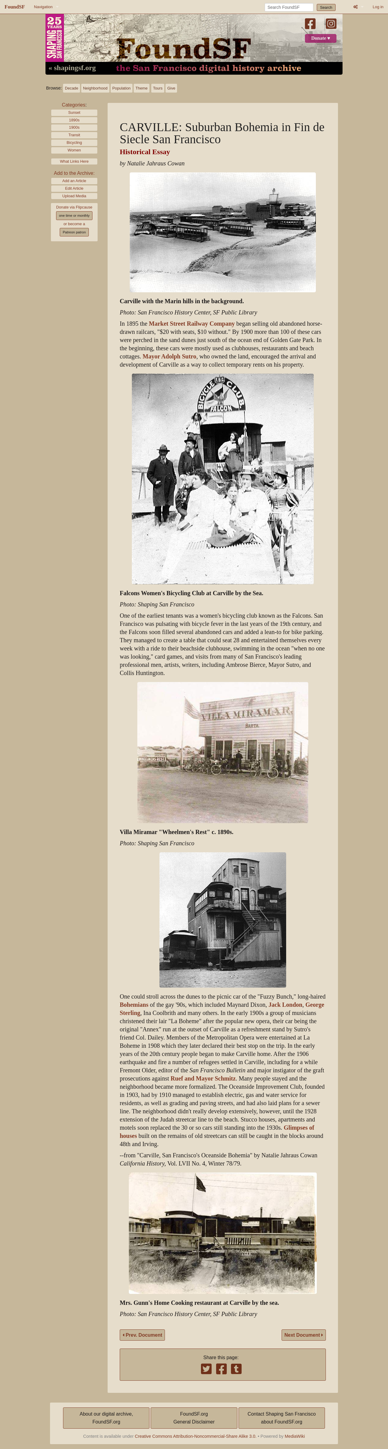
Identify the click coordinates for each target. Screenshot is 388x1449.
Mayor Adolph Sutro (169, 356)
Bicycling (74, 142)
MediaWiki (295, 1436)
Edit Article (74, 188)
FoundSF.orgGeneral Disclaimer (194, 1417)
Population (121, 88)
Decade (71, 88)
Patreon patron (74, 232)
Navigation (43, 7)
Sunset (74, 112)
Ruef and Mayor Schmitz (203, 1078)
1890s (74, 120)
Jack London (286, 1004)
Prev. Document (142, 1335)
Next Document (303, 1335)
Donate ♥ (320, 38)
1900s (74, 127)
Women (74, 150)
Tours (157, 88)
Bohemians (134, 1004)
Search (326, 7)
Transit (74, 135)
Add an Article (74, 180)
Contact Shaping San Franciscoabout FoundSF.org (282, 1417)
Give (171, 88)
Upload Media (74, 196)
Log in (378, 7)
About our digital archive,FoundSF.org (106, 1417)
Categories (73, 104)
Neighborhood (95, 88)
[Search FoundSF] (289, 7)
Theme (141, 88)
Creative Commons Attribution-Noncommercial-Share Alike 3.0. (196, 1436)
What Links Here (74, 161)
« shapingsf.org (72, 68)
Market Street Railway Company (192, 323)
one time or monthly (74, 215)
